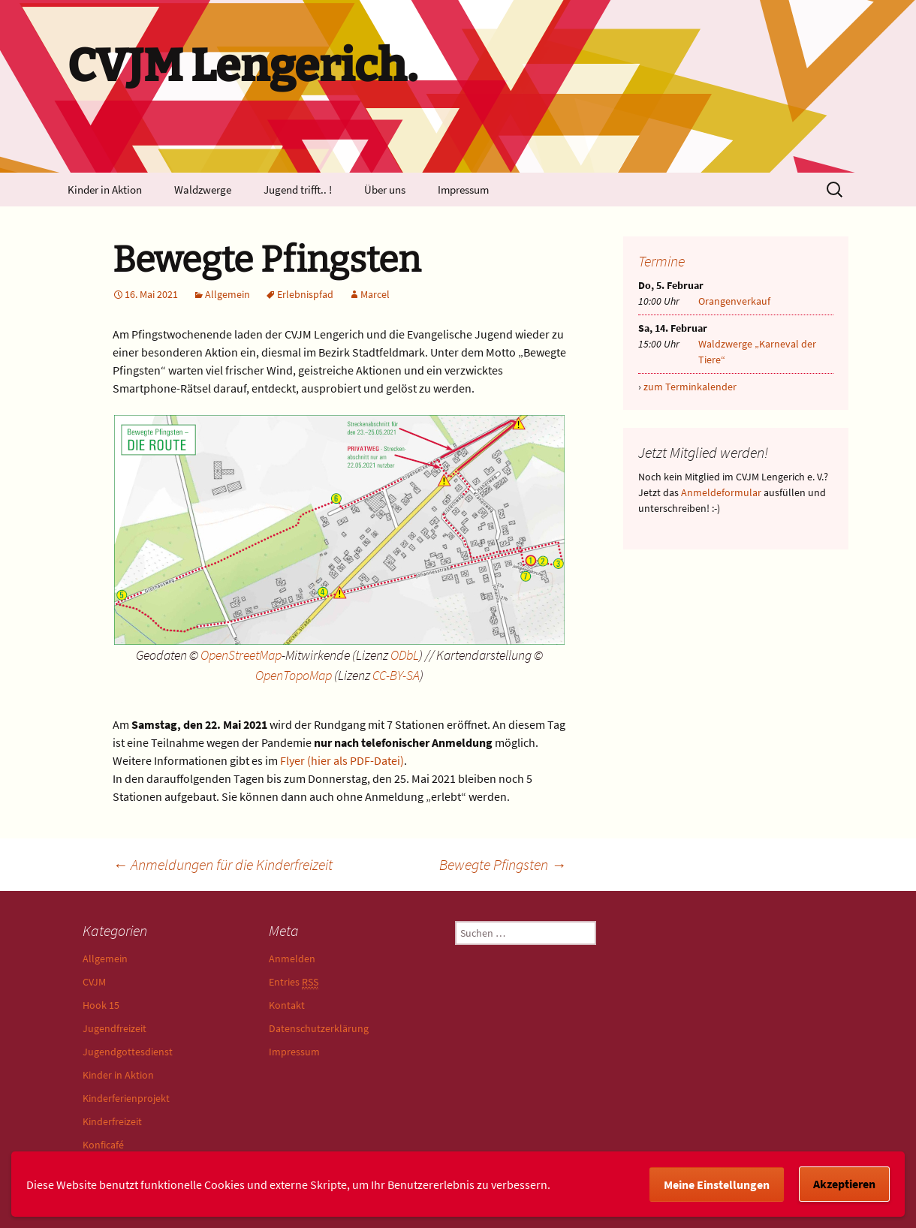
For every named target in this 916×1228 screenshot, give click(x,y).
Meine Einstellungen (717, 1184)
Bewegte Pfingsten (502, 864)
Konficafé (103, 1144)
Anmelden (292, 958)
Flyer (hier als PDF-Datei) (342, 760)
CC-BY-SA (396, 675)
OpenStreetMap (241, 655)
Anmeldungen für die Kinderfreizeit (223, 864)
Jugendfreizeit (114, 1028)
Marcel (375, 294)
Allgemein (227, 294)
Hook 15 (101, 1005)
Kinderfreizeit (112, 1121)
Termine (661, 260)
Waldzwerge (202, 189)
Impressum (463, 189)
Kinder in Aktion (105, 189)
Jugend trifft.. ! (298, 189)
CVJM (94, 982)
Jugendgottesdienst (128, 1051)
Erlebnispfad (305, 294)
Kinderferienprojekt (126, 1098)
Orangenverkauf (734, 301)
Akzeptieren (844, 1183)
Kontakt (287, 1005)
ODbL (404, 655)
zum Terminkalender (690, 386)
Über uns (384, 189)
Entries (293, 982)
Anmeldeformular (721, 492)
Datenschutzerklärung (319, 1028)
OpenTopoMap (293, 675)
